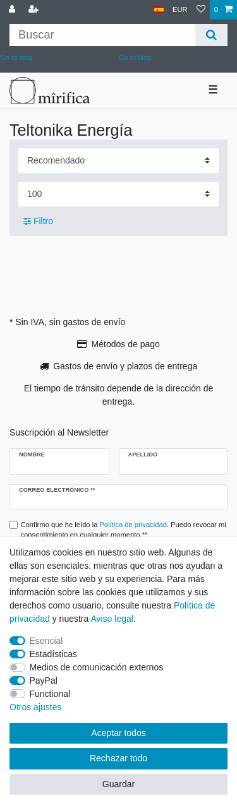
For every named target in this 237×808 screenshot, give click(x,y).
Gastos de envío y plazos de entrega (125, 366)
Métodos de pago (126, 344)
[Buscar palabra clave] (102, 35)
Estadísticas (53, 654)
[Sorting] (118, 160)
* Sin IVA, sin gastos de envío (67, 322)
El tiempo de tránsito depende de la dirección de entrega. (119, 395)
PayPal (44, 680)
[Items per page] (118, 194)
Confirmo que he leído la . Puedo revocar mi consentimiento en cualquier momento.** (123, 530)
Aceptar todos (118, 733)
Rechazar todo (118, 758)
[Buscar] (211, 35)
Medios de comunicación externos (97, 667)
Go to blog (135, 57)
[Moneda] (180, 10)
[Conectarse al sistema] (13, 10)
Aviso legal (111, 619)
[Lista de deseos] (201, 10)
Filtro (38, 221)
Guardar (118, 784)
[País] (159, 10)
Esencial (46, 641)
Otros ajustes (35, 707)
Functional (50, 694)
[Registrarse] (35, 10)
